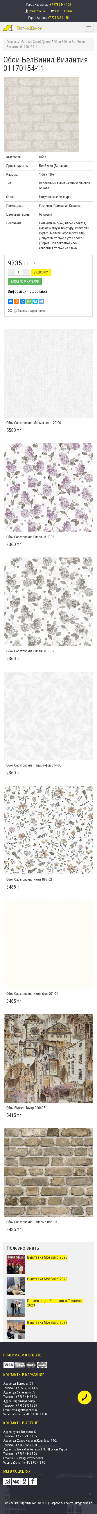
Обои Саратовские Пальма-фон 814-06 (33, 765)
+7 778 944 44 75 (60, 4)
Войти (68, 11)
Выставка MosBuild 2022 (47, 1322)
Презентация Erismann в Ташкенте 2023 (55, 1302)
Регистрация (37, 11)
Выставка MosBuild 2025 (47, 1257)
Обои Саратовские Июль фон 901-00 (32, 994)
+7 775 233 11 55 (58, 18)
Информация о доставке (28, 291)
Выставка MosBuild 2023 (47, 1279)
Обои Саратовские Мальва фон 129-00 (33, 423)
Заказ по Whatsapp (25, 281)
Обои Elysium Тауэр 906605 (25, 1108)
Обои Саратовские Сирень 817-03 (30, 537)
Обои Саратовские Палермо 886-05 (31, 1222)
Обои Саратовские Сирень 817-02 (30, 651)
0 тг (57, 11)
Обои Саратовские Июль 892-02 (29, 879)
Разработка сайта (61, 1503)
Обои (42, 157)
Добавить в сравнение (26, 311)
